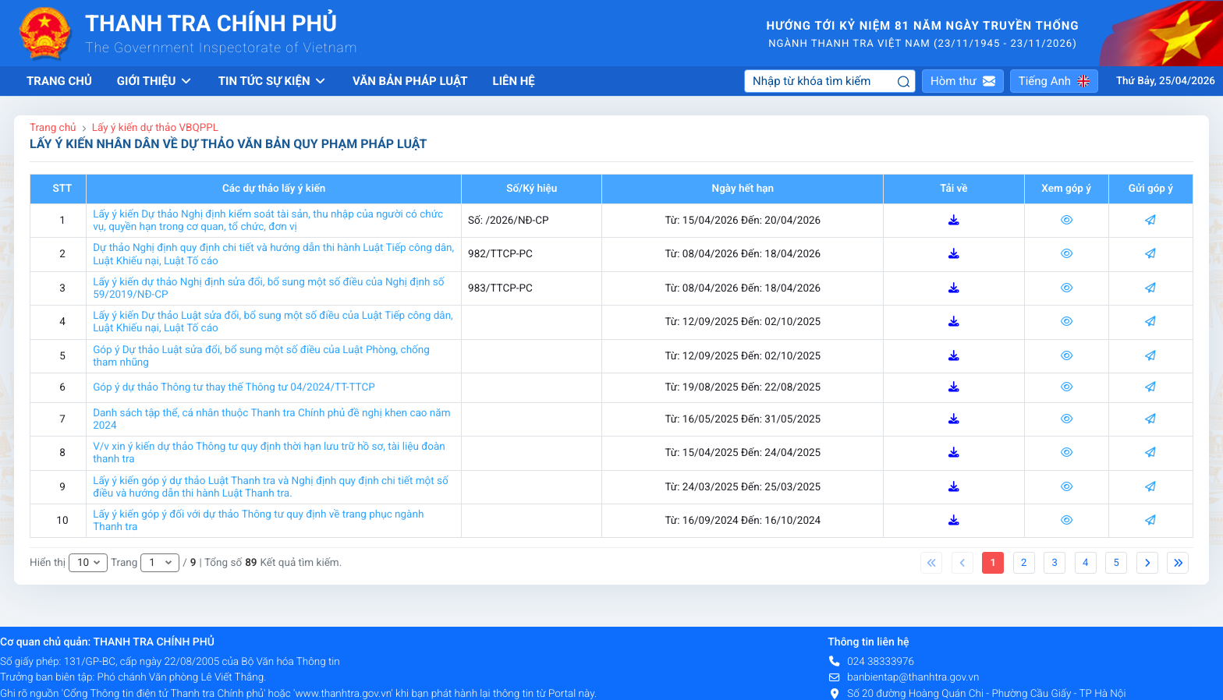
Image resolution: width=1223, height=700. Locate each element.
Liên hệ (514, 81)
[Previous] (931, 563)
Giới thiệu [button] (155, 81)
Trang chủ (59, 81)
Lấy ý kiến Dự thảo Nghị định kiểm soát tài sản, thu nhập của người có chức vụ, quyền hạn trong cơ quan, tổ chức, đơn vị (268, 220)
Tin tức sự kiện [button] (273, 81)
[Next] (1147, 563)
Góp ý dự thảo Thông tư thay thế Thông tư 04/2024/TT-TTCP (234, 387)
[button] (963, 81)
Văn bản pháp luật (410, 81)
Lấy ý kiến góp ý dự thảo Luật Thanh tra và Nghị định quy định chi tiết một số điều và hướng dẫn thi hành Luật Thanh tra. (270, 487)
